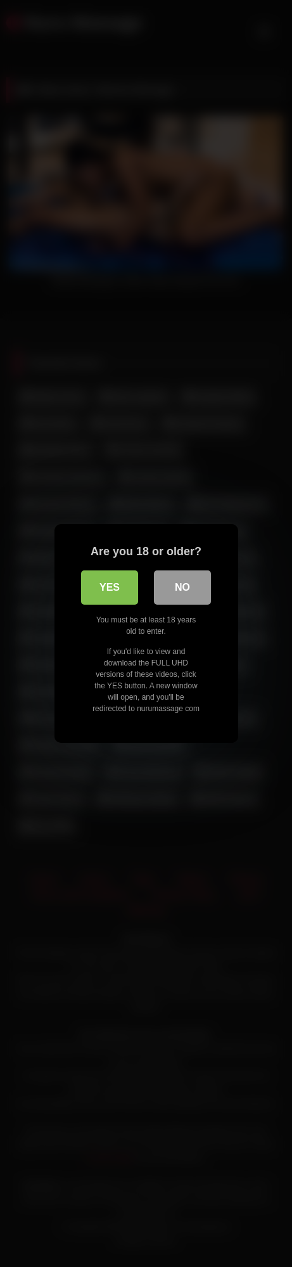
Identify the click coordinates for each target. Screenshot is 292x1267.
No (182, 587)
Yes (109, 587)
